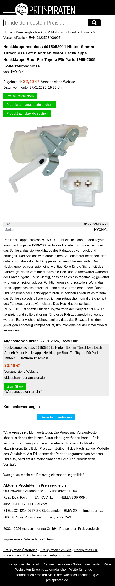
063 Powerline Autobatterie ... (25, 491)
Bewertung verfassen (56, 417)
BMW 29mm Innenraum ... (83, 510)
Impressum (11, 539)
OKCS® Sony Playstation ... (24, 517)
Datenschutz (32, 539)
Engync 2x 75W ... (61, 517)
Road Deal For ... (16, 497)
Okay (108, 564)
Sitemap (50, 539)
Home (7, 32)
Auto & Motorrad (52, 32)
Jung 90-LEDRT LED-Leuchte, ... (27, 504)
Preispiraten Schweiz (55, 550)
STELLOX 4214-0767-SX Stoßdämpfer (32, 510)
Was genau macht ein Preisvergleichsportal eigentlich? (43, 475)
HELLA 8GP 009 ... (75, 497)
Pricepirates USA (15, 555)
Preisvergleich (26, 32)
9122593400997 (96, 224)
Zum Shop (15, 386)
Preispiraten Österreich (20, 550)
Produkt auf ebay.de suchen (27, 113)
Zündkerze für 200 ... (65, 491)
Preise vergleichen (20, 96)
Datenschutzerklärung (79, 575)
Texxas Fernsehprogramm (50, 555)
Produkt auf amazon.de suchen (29, 104)
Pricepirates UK (85, 550)
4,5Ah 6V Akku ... (44, 497)
